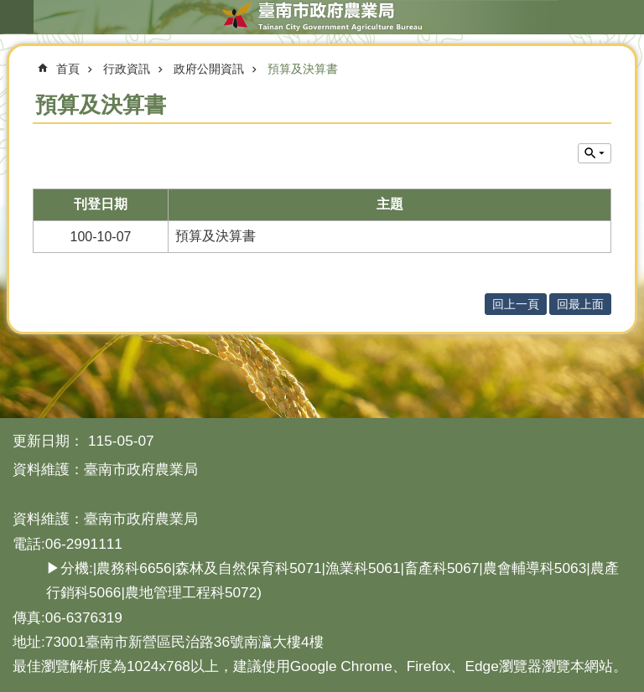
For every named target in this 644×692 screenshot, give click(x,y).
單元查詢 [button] (594, 153)
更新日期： (48, 440)
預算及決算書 (302, 68)
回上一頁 (515, 304)
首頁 (68, 68)
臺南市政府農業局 (322, 17)
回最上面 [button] (580, 304)
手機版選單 (17, 17)
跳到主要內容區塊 (8, 8)
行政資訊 (126, 68)
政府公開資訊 (209, 68)
